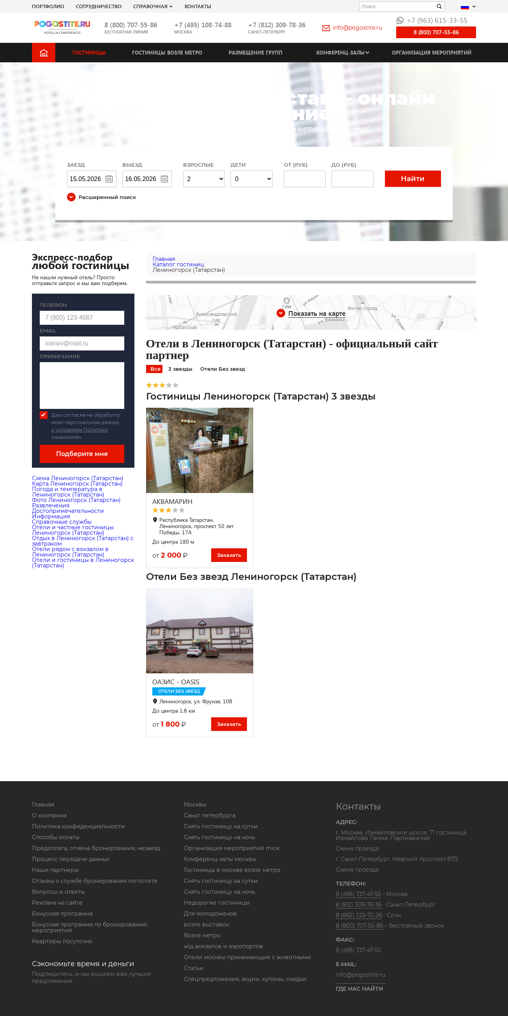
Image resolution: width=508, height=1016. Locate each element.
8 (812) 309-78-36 (358, 904)
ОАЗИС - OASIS (175, 681)
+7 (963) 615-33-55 (431, 20)
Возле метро (202, 935)
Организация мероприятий (431, 52)
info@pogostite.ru (352, 27)
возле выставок (206, 924)
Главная (43, 804)
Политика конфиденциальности (78, 826)
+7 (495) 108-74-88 (202, 24)
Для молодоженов (210, 913)
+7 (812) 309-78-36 (276, 24)
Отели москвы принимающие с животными (247, 957)
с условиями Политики (79, 430)
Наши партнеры (55, 869)
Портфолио (48, 6)
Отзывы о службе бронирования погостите (94, 880)
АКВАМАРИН (172, 501)
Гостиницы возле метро (167, 52)
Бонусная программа (62, 913)
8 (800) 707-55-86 (130, 24)
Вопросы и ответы (58, 891)
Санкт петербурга (209, 815)
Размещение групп (255, 52)
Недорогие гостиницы (217, 902)
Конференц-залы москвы (220, 859)
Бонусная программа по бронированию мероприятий (89, 927)
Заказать (229, 555)
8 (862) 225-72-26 (359, 915)
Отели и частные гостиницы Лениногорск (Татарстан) (73, 530)
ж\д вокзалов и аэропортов (223, 946)
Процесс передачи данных (70, 859)
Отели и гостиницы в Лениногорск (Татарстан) (83, 562)
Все (155, 369)
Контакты (198, 6)
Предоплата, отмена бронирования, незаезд (96, 848)
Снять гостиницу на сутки (221, 826)
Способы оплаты (55, 837)
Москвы (195, 804)
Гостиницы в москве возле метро (232, 869)
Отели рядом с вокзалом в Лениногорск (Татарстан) (70, 552)
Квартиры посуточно (62, 941)
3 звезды (180, 369)
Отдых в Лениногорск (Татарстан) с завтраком (83, 541)
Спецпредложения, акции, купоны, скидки (245, 979)
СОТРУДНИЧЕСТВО (99, 6)
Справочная (150, 6)
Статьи (193, 968)
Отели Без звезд (222, 369)
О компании (49, 815)
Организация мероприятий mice (231, 848)
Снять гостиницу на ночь (219, 837)
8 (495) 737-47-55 (358, 894)
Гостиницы (89, 52)
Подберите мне (82, 454)
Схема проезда (357, 849)
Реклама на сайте (57, 902)
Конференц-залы (340, 52)
